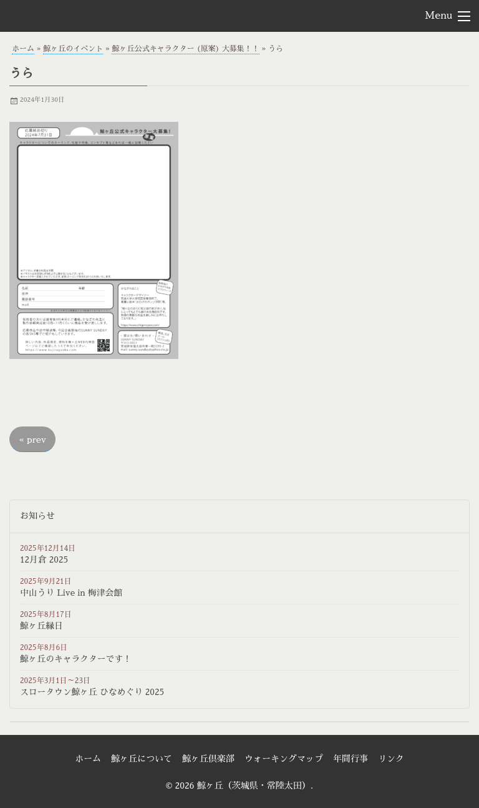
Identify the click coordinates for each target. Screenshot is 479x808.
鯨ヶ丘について (141, 758)
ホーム (23, 48)
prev (32, 439)
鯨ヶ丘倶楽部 (208, 758)
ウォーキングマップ (283, 758)
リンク (391, 758)
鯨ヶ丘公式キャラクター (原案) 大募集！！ (185, 48)
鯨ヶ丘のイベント (73, 48)
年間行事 (350, 758)
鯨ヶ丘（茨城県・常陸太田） (78, 15)
